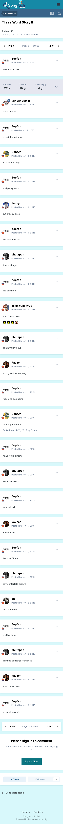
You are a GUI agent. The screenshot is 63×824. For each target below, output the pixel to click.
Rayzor (16, 362)
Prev (11, 46)
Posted (22, 62)
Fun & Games (31, 34)
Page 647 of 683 (31, 46)
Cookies (38, 812)
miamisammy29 (21, 305)
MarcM (9, 31)
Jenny (15, 203)
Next (52, 46)
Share (15, 779)
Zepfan (16, 58)
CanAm (16, 152)
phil (13, 598)
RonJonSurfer (20, 100)
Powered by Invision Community (32, 819)
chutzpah (17, 254)
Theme (25, 812)
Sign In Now (31, 761)
